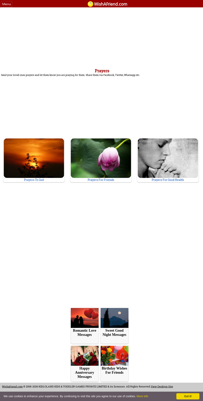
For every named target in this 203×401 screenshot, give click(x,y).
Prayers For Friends (101, 160)
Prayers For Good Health (168, 160)
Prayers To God (34, 160)
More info (142, 396)
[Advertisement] (101, 37)
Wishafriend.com (12, 386)
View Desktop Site (162, 386)
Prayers (102, 70)
